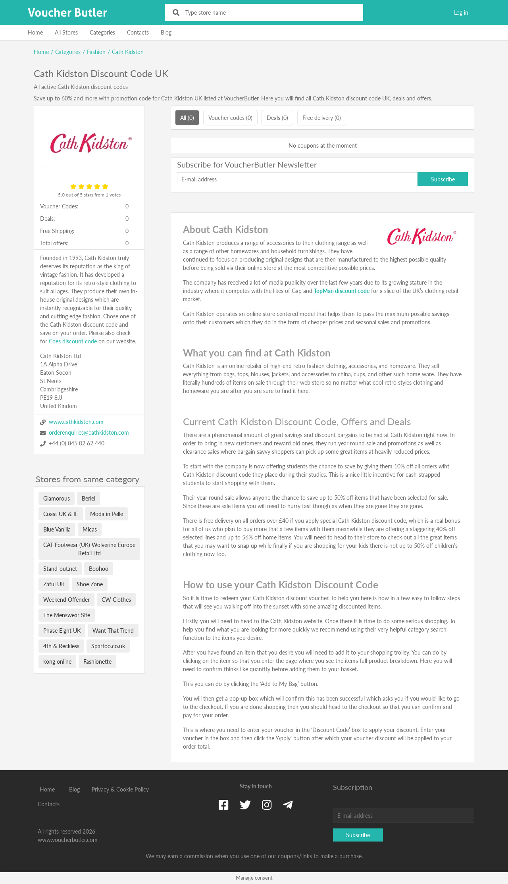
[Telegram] (288, 804)
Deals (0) (277, 117)
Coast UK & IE (60, 513)
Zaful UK (54, 584)
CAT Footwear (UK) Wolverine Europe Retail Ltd (89, 549)
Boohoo (98, 568)
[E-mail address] (297, 179)
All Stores (66, 32)
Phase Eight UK (62, 630)
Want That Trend (113, 630)
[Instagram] (267, 804)
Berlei (88, 498)
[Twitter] (245, 804)
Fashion (96, 51)
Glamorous (56, 498)
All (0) (187, 117)
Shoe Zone (90, 584)
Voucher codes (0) (230, 117)
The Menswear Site (66, 615)
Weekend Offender (66, 599)
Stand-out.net (60, 568)
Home (35, 32)
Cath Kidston (128, 51)
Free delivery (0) (321, 117)
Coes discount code (73, 341)
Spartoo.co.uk (108, 646)
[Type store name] (269, 12)
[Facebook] (224, 804)
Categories (102, 32)
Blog (166, 32)
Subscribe (443, 179)
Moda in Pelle (106, 513)
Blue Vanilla (57, 529)
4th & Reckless (61, 646)
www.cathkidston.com (76, 421)
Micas (90, 529)
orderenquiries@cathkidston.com (89, 432)
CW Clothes (116, 599)
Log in (461, 12)
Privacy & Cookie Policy (120, 789)
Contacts (138, 32)
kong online (57, 661)
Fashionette (97, 661)
